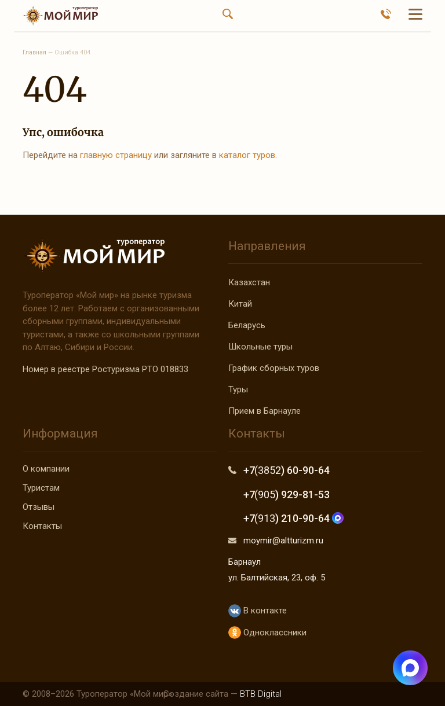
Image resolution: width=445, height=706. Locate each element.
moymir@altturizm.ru (283, 540)
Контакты (42, 526)
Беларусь (246, 325)
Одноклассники (267, 632)
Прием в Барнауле (264, 411)
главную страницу (116, 155)
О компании (46, 469)
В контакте (257, 610)
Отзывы (38, 507)
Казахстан (249, 282)
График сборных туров (273, 368)
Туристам (41, 488)
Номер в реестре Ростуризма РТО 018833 (105, 369)
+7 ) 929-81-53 (286, 494)
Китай (240, 304)
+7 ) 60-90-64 (286, 470)
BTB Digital (261, 694)
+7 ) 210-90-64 (293, 518)
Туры (238, 389)
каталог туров (247, 155)
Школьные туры (260, 346)
